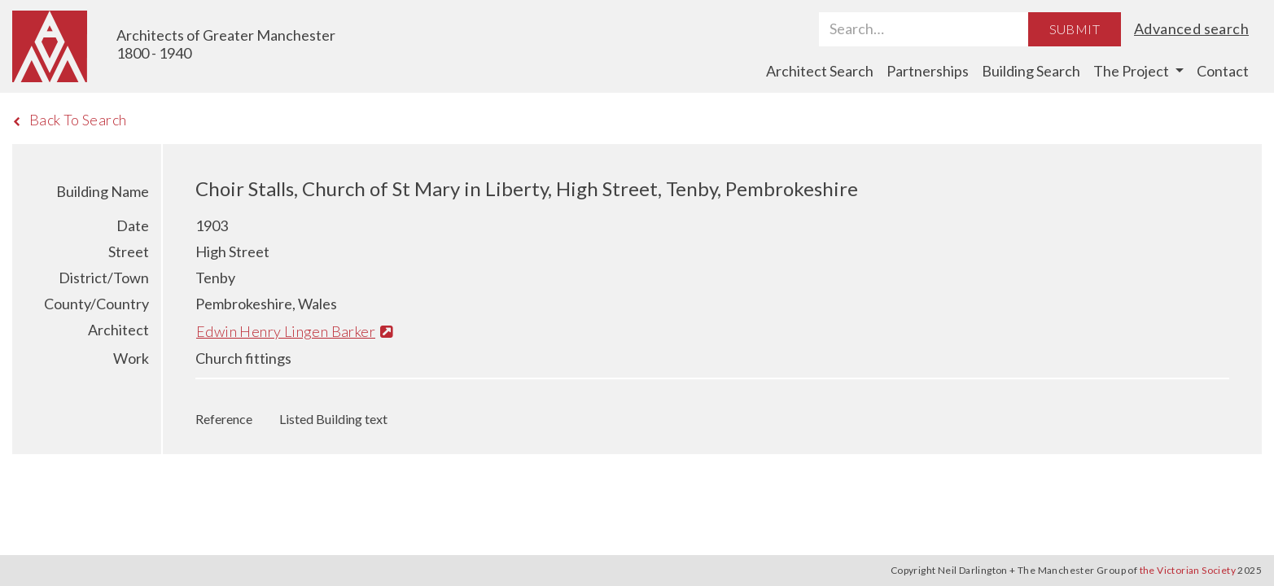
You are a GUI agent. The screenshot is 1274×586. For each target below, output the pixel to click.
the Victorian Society (1188, 570)
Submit (1074, 29)
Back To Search (69, 120)
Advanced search (1191, 28)
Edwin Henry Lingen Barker (294, 331)
